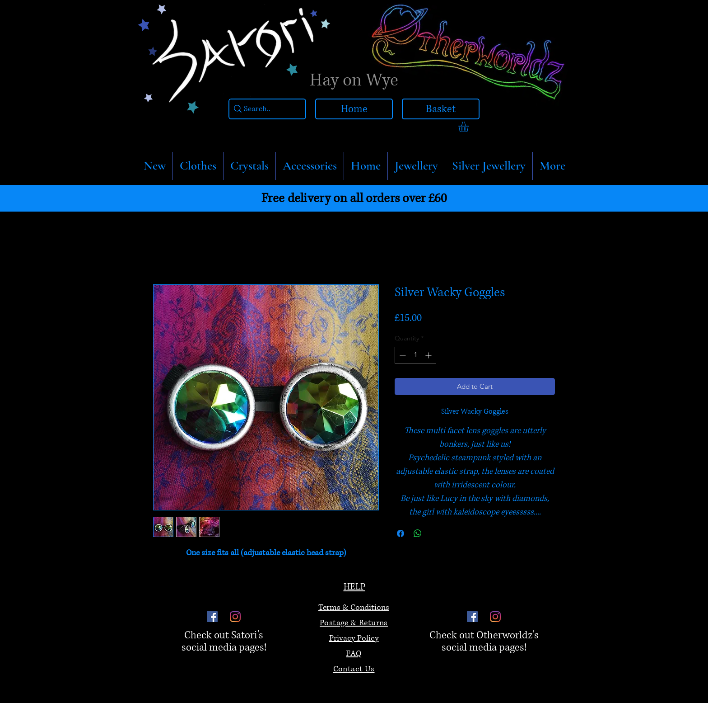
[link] (469, 127)
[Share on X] (434, 533)
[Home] (354, 109)
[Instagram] (235, 616)
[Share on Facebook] (400, 533)
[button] (198, 166)
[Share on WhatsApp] (417, 533)
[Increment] (429, 355)
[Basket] (441, 109)
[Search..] (265, 109)
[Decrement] (401, 355)
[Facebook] (212, 616)
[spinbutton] (415, 355)
